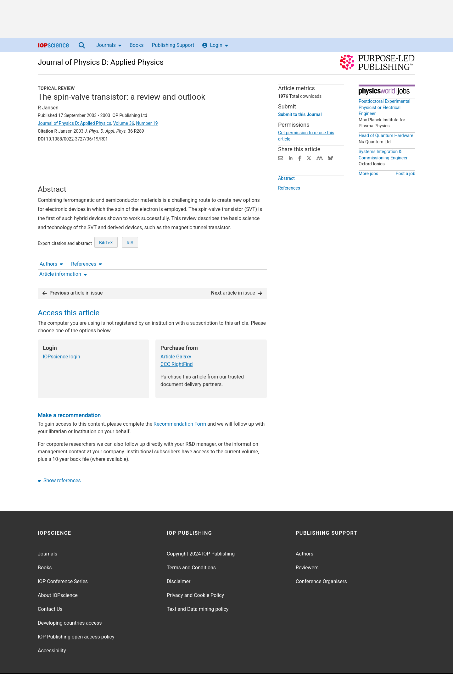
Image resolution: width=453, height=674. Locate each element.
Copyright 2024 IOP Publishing (201, 534)
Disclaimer (178, 562)
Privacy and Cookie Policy (195, 576)
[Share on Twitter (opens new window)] (308, 158)
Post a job (405, 173)
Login (215, 45)
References (86, 156)
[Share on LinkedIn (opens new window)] (290, 158)
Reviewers (307, 548)
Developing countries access (70, 603)
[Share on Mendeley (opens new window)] (319, 158)
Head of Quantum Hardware (386, 135)
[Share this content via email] (280, 158)
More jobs (368, 173)
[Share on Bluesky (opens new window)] (330, 158)
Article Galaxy (175, 337)
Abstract (286, 178)
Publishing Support (173, 45)
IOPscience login (61, 337)
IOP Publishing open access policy (76, 617)
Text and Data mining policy (197, 590)
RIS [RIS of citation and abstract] (130, 251)
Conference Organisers (321, 562)
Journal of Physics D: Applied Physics (101, 62)
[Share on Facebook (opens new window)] (299, 158)
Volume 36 (123, 123)
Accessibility (52, 631)
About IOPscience (58, 576)
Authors (51, 156)
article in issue (72, 273)
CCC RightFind (176, 345)
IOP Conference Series (63, 562)
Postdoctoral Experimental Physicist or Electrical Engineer (385, 107)
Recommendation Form (180, 404)
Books (137, 45)
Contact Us (50, 590)
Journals (108, 45)
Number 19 (147, 123)
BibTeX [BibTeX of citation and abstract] (106, 251)
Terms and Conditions (191, 548)
